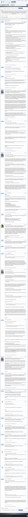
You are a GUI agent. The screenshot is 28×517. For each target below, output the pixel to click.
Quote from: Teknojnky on (10, 480)
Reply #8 (5, 224)
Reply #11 (6, 253)
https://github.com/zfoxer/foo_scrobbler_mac (18, 431)
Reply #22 (6, 451)
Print (26, 508)
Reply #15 (6, 373)
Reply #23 (6, 467)
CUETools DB (20, 8)
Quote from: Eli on (9, 154)
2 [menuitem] (2, 508)
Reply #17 (6, 401)
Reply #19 (6, 425)
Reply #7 (5, 214)
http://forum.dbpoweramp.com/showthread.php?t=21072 (10, 74)
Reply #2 (5, 76)
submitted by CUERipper (11, 115)
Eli (2, 21)
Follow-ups (25, 21)
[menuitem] (4, 15)
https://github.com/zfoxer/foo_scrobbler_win (18, 465)
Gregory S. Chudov (2, 89)
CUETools (16, 8)
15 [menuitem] (5, 508)
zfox (2, 401)
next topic (26, 18)
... (4, 508)
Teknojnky (2, 444)
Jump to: (21, 511)
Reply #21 (6, 444)
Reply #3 (5, 89)
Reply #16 (6, 390)
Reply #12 (6, 269)
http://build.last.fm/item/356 (14, 449)
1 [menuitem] (1, 508)
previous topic (22, 18)
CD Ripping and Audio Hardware (6, 8)
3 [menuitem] (3, 508)
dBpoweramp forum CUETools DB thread (9, 254)
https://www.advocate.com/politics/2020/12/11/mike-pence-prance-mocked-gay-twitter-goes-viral (14, 237)
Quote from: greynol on (9, 288)
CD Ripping (13, 8)
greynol (2, 224)
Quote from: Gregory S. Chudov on (10, 321)
